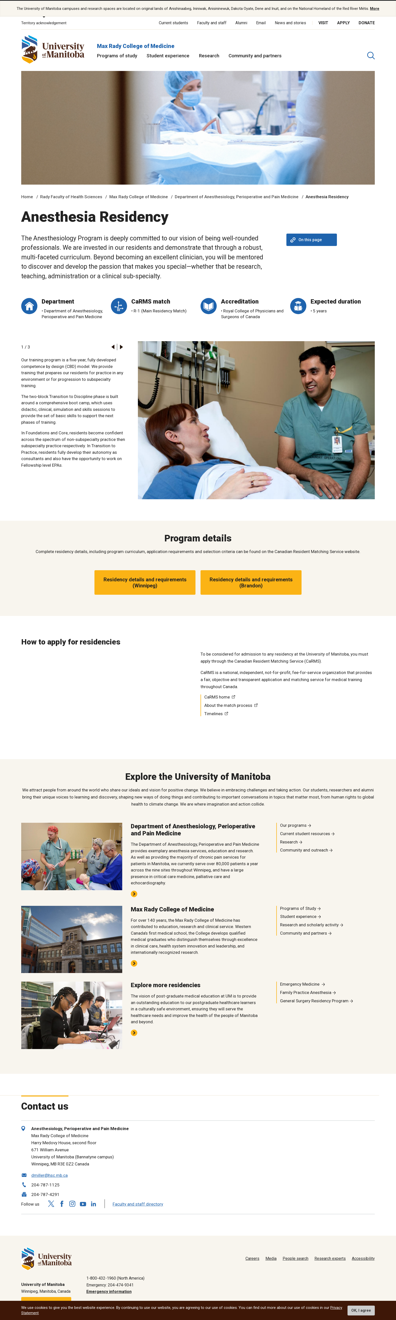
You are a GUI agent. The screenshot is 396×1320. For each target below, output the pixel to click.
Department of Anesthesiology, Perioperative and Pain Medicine (237, 196)
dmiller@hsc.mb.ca (49, 1175)
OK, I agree (361, 1310)
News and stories (290, 22)
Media (271, 1258)
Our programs (293, 825)
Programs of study (117, 55)
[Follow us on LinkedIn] (93, 1203)
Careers (252, 1258)
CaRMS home (217, 696)
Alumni (241, 22)
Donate (367, 22)
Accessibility (363, 1258)
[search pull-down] (371, 55)
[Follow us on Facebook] (61, 1203)
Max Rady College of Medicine (136, 45)
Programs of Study (298, 907)
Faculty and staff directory (138, 1203)
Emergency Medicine (300, 983)
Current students (173, 22)
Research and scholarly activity (309, 924)
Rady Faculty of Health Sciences (71, 196)
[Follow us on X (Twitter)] (51, 1203)
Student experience (167, 55)
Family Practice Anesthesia (305, 992)
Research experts (330, 1258)
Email (261, 22)
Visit (323, 22)
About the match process (228, 704)
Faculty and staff (212, 22)
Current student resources (305, 833)
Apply (343, 22)
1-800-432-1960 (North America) (115, 1278)
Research (209, 55)
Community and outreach (304, 849)
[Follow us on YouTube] (83, 1203)
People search (295, 1258)
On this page (306, 239)
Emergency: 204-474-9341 (110, 1284)
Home (27, 196)
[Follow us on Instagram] (72, 1203)
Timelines (213, 713)
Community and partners (255, 55)
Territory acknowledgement (43, 23)
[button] (112, 346)
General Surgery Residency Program (314, 1000)
